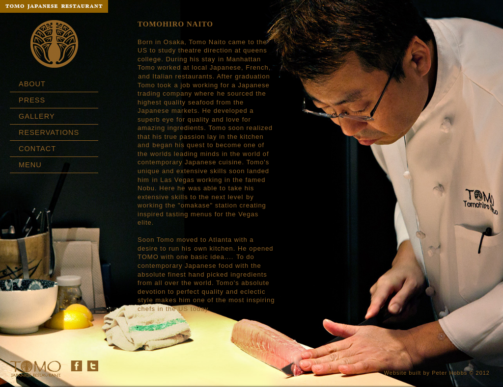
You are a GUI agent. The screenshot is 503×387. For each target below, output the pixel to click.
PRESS (32, 100)
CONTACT (37, 149)
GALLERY (37, 116)
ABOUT (32, 84)
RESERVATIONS (49, 132)
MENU (30, 165)
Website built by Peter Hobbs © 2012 (437, 373)
